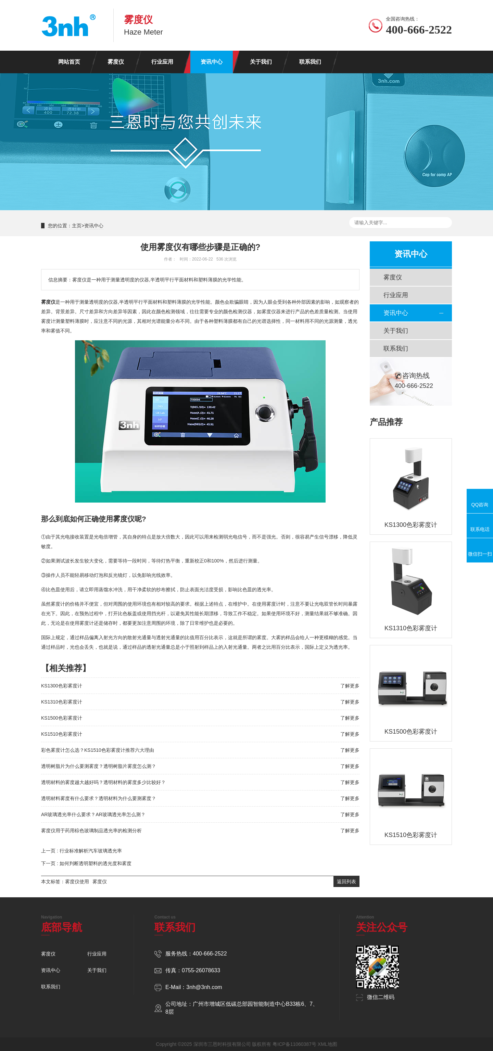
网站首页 (69, 62)
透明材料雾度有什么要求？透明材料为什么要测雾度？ (98, 798)
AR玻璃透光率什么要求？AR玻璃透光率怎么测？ (93, 814)
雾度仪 (116, 62)
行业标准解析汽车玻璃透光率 (91, 850)
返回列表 (346, 881)
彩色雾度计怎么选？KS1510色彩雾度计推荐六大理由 (97, 750)
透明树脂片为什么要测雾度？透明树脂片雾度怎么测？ (98, 766)
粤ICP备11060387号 (294, 1044)
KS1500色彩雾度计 (61, 718)
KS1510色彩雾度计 (61, 734)
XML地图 (327, 1044)
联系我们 (310, 62)
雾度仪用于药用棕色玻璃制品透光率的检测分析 (91, 830)
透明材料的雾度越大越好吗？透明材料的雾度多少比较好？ (103, 782)
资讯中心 (212, 62)
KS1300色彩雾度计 (61, 685)
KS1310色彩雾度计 (61, 702)
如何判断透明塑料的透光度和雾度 (95, 863)
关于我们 (261, 62)
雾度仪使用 (77, 881)
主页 (76, 225)
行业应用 (162, 62)
